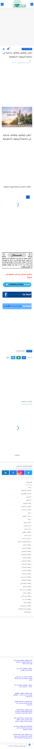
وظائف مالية (27, 602)
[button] (24, 357)
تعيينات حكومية (26, 516)
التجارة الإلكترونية (26, 493)
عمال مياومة (27, 522)
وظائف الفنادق (26, 570)
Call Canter (27, 612)
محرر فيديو (27, 529)
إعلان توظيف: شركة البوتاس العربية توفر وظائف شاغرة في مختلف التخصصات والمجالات (23, 711)
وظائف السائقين (26, 561)
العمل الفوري (27, 503)
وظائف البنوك (27, 545)
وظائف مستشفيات (25, 605)
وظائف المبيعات (26, 573)
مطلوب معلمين (26, 532)
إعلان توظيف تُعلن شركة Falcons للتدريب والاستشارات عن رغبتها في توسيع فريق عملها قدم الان (22, 736)
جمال (29, 519)
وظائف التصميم (26, 551)
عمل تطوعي (27, 525)
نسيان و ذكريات (26, 538)
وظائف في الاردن (27, 49)
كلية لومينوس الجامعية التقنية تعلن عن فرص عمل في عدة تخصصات (23, 703)
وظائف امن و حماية (25, 589)
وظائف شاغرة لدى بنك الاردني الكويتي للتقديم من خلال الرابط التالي (23, 678)
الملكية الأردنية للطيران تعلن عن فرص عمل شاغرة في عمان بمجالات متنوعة (23, 728)
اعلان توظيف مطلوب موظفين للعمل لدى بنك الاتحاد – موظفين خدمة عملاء (22, 695)
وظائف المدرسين (26, 577)
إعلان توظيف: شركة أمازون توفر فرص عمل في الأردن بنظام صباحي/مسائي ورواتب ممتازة (23, 719)
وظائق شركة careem (24, 609)
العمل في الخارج (26, 506)
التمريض (28, 497)
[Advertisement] (17, 27)
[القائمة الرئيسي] (31, 4)
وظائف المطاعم (26, 580)
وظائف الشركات (26, 567)
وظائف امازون (27, 586)
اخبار (29, 487)
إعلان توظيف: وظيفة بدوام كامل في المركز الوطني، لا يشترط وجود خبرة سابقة (23, 662)
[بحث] (2, 4)
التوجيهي (28, 500)
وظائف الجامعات (26, 554)
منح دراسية (27, 535)
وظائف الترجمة (26, 548)
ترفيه (29, 513)
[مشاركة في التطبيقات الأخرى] (8, 357)
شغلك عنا (10, 746)
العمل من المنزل (26, 509)
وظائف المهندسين (25, 583)
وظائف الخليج (27, 557)
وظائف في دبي (26, 599)
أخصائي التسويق (26, 490)
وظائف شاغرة (27, 593)
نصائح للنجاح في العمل (24, 541)
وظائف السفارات (26, 564)
